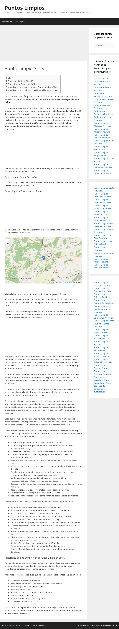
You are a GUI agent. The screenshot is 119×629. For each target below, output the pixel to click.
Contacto (113, 625)
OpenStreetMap (69, 282)
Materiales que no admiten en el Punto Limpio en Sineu (33, 90)
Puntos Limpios (25, 7)
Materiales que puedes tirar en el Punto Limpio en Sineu (33, 87)
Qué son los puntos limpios (13, 22)
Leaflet (59, 282)
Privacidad (82, 625)
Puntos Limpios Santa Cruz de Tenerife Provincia (104, 323)
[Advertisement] (43, 44)
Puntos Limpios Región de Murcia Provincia (102, 309)
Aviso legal (102, 625)
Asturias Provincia (102, 78)
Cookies (92, 625)
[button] (43, 258)
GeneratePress (39, 625)
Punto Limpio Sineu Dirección (21, 81)
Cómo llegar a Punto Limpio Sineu (23, 84)
